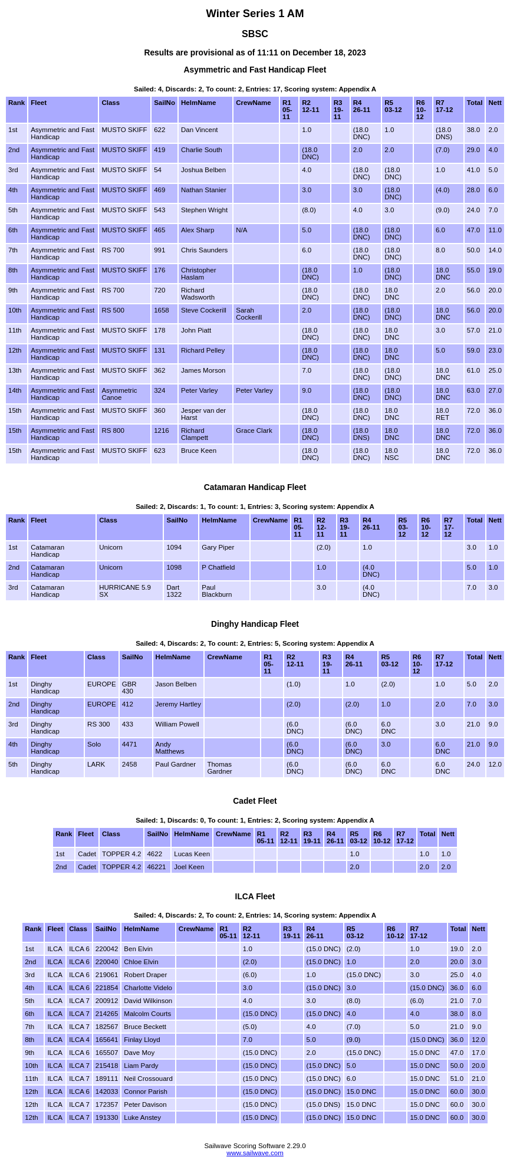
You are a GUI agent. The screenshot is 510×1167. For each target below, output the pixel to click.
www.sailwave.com (255, 1152)
